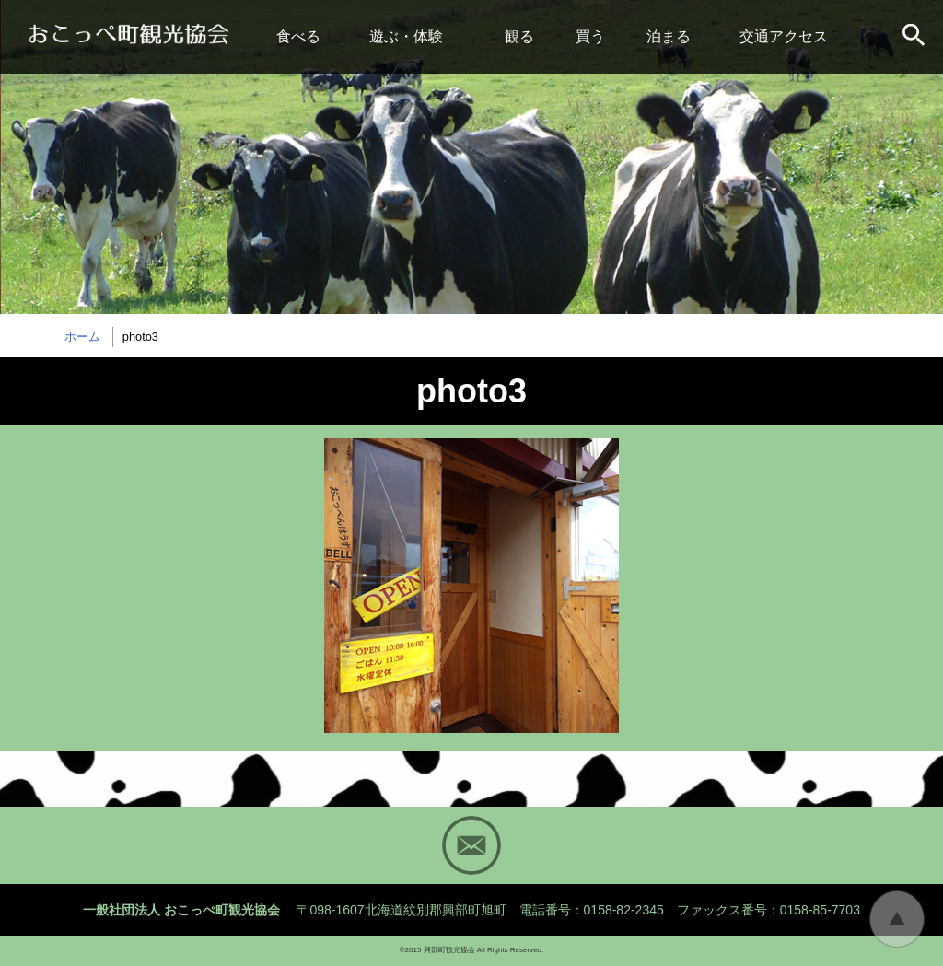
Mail (471, 845)
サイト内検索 (915, 37)
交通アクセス (783, 36)
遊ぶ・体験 (406, 36)
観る (519, 36)
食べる (298, 36)
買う (590, 36)
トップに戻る (897, 919)
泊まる (668, 36)
